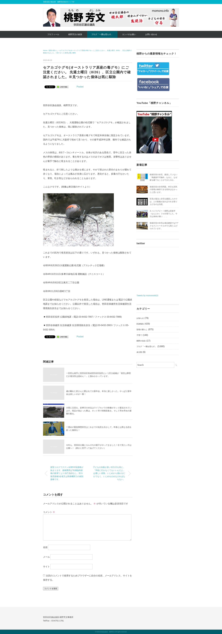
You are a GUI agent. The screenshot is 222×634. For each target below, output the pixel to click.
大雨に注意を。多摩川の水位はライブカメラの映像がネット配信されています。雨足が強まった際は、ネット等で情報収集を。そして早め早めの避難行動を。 (99, 411)
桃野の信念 (141, 341)
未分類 (139, 352)
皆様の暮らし (142, 329)
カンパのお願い (129, 34)
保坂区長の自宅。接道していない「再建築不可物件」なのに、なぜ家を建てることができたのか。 (163, 177)
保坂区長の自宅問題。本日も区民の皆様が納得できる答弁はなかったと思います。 (163, 189)
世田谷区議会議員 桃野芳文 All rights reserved (111, 632)
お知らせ (140, 318)
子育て (139, 335)
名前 (45, 547)
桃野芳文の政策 (75, 34)
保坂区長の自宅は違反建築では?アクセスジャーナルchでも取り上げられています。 (164, 226)
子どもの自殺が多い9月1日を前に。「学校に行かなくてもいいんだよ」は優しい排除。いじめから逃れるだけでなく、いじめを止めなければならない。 (109, 473)
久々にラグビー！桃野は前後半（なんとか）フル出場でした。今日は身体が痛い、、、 (163, 214)
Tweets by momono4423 (147, 295)
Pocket (80, 86)
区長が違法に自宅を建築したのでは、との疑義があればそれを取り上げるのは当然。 (163, 201)
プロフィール (53, 34)
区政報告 (140, 324)
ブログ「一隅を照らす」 (102, 34)
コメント (49, 512)
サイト (46, 566)
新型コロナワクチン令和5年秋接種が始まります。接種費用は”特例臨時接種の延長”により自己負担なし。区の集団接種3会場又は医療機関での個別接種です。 (66, 473)
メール (46, 557)
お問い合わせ (151, 34)
